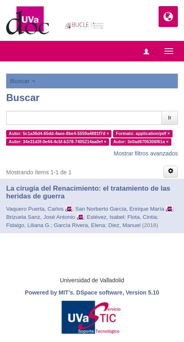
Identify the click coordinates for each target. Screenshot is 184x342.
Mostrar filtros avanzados (146, 153)
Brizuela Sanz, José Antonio (40, 217)
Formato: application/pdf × (143, 133)
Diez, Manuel (124, 225)
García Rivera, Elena (79, 225)
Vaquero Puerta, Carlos (35, 209)
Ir (169, 118)
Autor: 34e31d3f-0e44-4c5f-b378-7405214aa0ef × (57, 141)
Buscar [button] (22, 81)
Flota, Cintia (142, 217)
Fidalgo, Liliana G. (28, 225)
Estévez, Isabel (106, 217)
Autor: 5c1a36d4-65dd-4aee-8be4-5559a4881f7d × (59, 133)
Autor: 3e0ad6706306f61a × (140, 141)
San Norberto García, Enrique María (119, 209)
